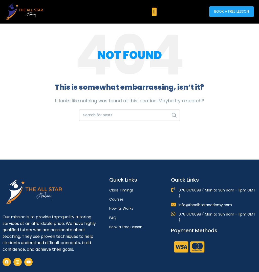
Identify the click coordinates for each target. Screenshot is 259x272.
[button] (154, 12)
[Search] (129, 115)
